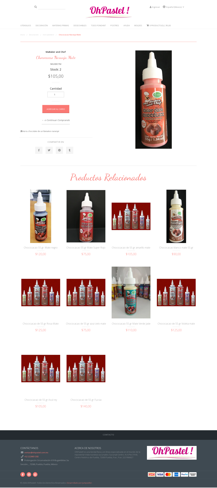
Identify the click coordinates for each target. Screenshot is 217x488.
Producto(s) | (159, 25)
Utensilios (25, 25)
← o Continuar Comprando (56, 120)
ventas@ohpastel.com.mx (36, 453)
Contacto (108, 435)
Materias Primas (60, 25)
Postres (114, 25)
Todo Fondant (98, 25)
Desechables (80, 25)
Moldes (138, 25)
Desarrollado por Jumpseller (79, 483)
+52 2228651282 (31, 456)
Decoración (42, 25)
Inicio (22, 35)
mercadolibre (48, 35)
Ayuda (126, 25)
